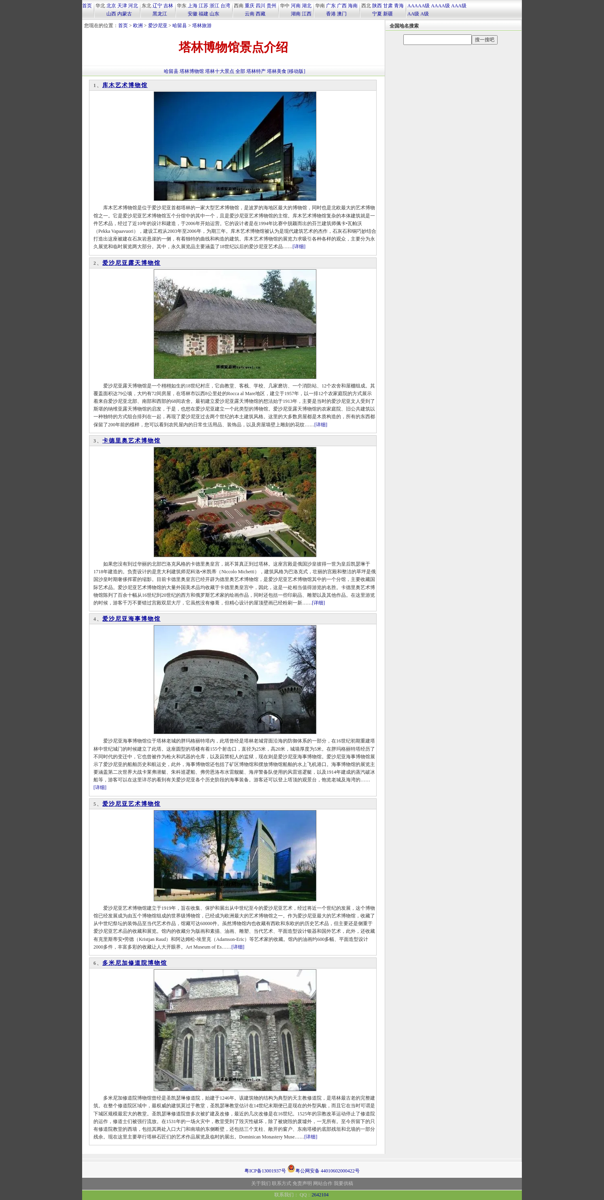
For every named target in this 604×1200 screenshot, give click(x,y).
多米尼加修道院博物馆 (134, 963)
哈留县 (179, 25)
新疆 (388, 14)
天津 (122, 6)
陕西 (377, 6)
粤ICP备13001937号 (265, 1171)
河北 (133, 6)
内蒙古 (124, 14)
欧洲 (138, 25)
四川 (260, 6)
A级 (424, 14)
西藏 (260, 14)
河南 (296, 6)
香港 (331, 14)
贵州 (271, 6)
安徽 (192, 14)
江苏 (203, 6)
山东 (214, 14)
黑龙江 (160, 14)
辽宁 (157, 6)
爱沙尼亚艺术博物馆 (131, 804)
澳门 (342, 14)
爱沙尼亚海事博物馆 (131, 619)
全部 (240, 71)
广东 (331, 6)
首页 (87, 6)
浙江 (214, 6)
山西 (111, 14)
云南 (249, 14)
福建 (203, 14)
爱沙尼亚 (157, 25)
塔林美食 (276, 71)
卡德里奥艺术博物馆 (131, 441)
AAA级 (458, 6)
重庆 (249, 6)
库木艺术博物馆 (125, 85)
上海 (192, 6)
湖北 (307, 6)
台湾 (225, 6)
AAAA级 (440, 6)
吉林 (168, 6)
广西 (342, 6)
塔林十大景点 (219, 71)
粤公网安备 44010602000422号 (323, 1168)
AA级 (413, 14)
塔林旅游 (202, 25)
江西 (307, 14)
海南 (353, 6)
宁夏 (377, 14)
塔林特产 (256, 71)
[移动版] (296, 71)
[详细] (298, 246)
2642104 (320, 1195)
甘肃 (388, 6)
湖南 (296, 14)
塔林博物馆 (192, 71)
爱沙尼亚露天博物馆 (131, 263)
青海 (399, 6)
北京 (111, 6)
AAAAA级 (418, 6)
